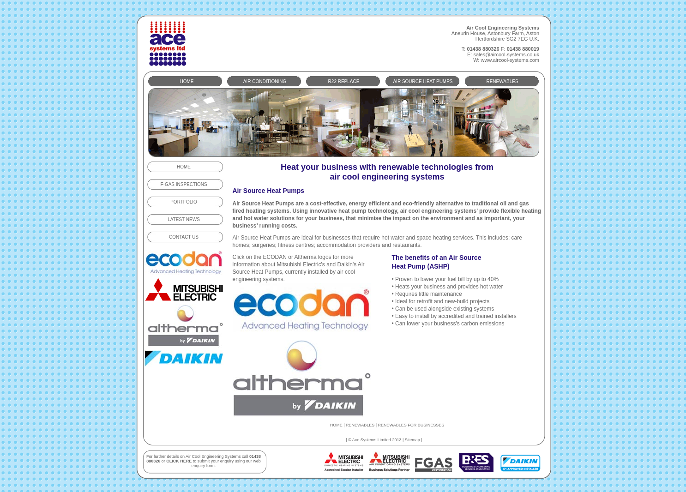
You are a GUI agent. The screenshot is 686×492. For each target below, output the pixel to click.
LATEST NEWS (184, 219)
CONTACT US (184, 237)
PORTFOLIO (183, 201)
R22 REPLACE (344, 81)
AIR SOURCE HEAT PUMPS (422, 81)
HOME (187, 81)
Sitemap (412, 440)
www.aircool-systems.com (510, 60)
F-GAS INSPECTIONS (183, 184)
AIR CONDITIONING (264, 81)
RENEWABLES (502, 81)
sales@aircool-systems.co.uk (506, 54)
